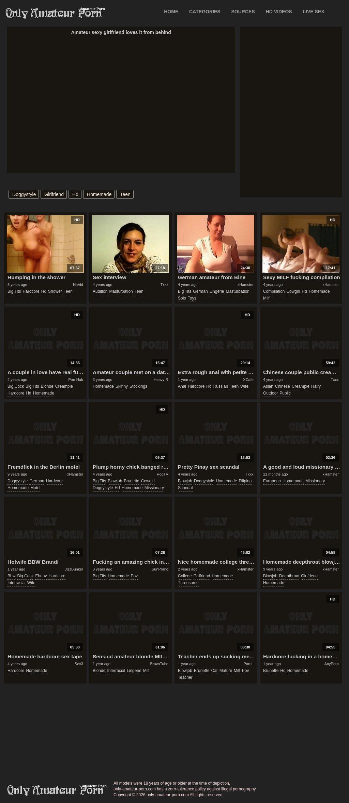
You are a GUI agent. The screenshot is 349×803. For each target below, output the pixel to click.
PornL (249, 664)
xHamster (246, 285)
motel (35, 487)
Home (171, 11)
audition (100, 291)
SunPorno (160, 569)
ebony (41, 576)
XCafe (248, 380)
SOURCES (243, 11)
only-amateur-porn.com (55, 790)
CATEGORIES (205, 11)
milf (266, 298)
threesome (188, 582)
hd (75, 194)
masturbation (121, 291)
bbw (11, 576)
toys (192, 298)
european (272, 481)
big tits (14, 291)
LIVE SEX (313, 11)
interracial (16, 582)
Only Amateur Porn (54, 13)
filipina (245, 481)
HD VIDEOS (279, 11)
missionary (154, 487)
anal (182, 386)
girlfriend (54, 194)
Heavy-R (161, 380)
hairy (316, 386)
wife (244, 386)
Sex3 (79, 664)
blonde (47, 386)
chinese (282, 386)
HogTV (162, 474)
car (214, 670)
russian (220, 386)
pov (134, 576)
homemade (99, 194)
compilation (274, 291)
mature (225, 670)
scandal (185, 487)
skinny (122, 386)
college (185, 576)
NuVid (78, 285)
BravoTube (159, 664)
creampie (64, 386)
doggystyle (24, 194)
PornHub (76, 380)
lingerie (217, 291)
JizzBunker (74, 569)
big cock (15, 386)
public (285, 393)
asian (268, 386)
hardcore (30, 291)
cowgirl (293, 291)
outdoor (270, 393)
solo (182, 298)
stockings (138, 386)
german (200, 291)
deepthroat (289, 576)
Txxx (164, 285)
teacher (185, 677)
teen (125, 194)
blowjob (115, 481)
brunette (131, 481)
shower (55, 291)
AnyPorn (331, 664)
